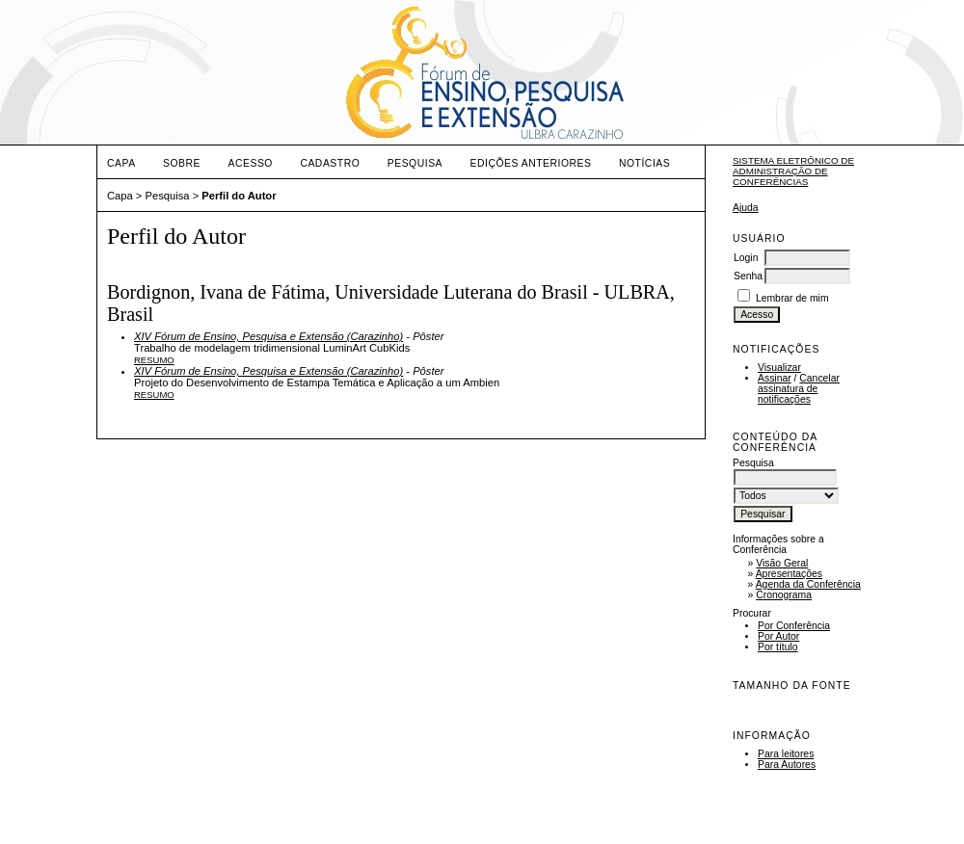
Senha (748, 276)
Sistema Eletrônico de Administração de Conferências (793, 171)
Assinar (774, 378)
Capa (121, 163)
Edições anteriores (531, 163)
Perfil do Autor (238, 195)
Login (746, 257)
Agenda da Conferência (808, 584)
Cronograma (784, 595)
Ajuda (746, 207)
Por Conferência (794, 625)
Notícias (644, 163)
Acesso (250, 163)
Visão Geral (782, 563)
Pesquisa (415, 163)
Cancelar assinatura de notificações (799, 389)
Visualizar (779, 367)
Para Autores (787, 764)
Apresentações (789, 573)
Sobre (182, 163)
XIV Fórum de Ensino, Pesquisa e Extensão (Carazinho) (268, 336)
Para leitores (786, 754)
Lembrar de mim (792, 298)
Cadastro (330, 163)
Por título (778, 647)
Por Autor (778, 636)
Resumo (154, 360)
